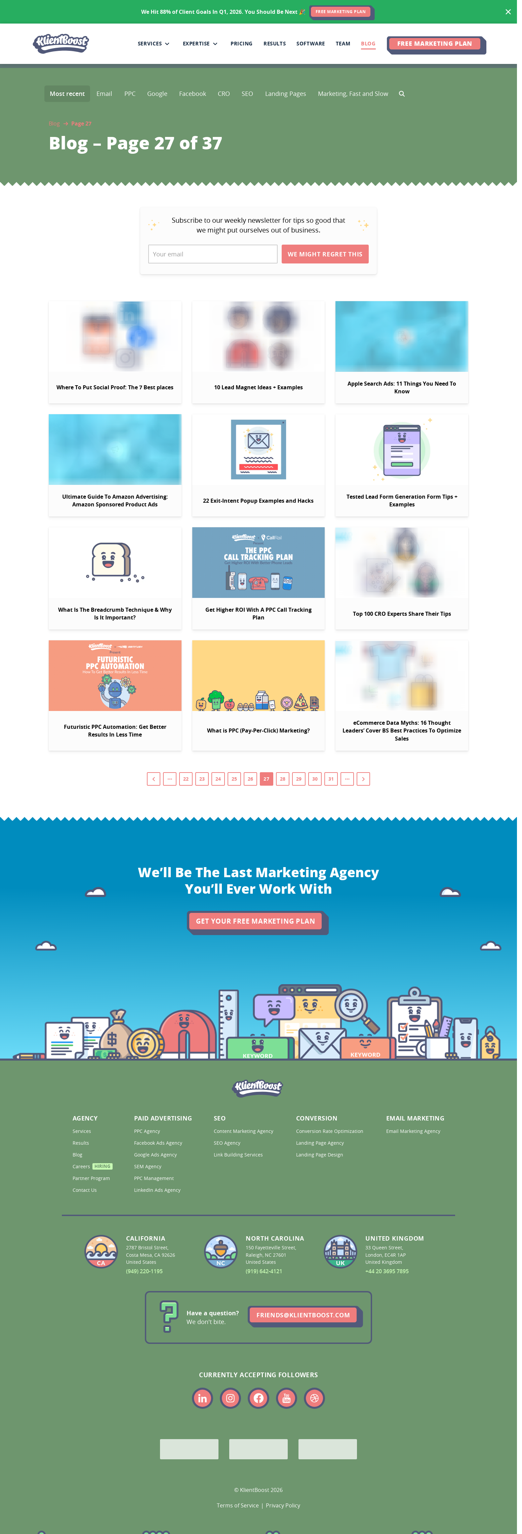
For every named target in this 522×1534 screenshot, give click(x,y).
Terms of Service (238, 1505)
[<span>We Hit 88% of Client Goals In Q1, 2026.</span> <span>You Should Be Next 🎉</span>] (258, 12)
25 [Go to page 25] (234, 779)
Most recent (67, 94)
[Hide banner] (508, 12)
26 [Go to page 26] (250, 779)
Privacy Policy (283, 1505)
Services (82, 1131)
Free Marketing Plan (434, 43)
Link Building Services (239, 1154)
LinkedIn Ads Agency (158, 1190)
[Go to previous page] (153, 779)
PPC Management (154, 1178)
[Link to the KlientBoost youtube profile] (286, 1398)
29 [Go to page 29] (299, 779)
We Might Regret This (325, 254)
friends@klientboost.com (303, 1315)
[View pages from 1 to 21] (169, 779)
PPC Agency (147, 1131)
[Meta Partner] (327, 1449)
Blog (54, 123)
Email (104, 94)
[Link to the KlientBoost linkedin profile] (202, 1398)
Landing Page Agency (320, 1143)
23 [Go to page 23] (202, 779)
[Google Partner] (189, 1449)
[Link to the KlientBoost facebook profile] (258, 1398)
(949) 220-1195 (144, 1271)
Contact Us (85, 1190)
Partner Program (91, 1178)
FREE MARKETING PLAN (341, 11)
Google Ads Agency (156, 1154)
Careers (91, 1167)
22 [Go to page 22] (186, 779)
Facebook (192, 94)
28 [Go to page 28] (282, 779)
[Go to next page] (363, 779)
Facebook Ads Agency (159, 1143)
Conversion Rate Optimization (329, 1131)
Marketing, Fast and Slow (353, 94)
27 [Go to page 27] (266, 779)
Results (81, 1143)
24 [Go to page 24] (218, 779)
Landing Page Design (320, 1154)
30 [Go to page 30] (315, 779)
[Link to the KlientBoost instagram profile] (230, 1398)
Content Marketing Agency (243, 1131)
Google (157, 94)
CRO (224, 94)
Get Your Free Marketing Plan (255, 921)
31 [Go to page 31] (331, 779)
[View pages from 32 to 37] (347, 779)
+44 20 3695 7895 (387, 1271)
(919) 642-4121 (264, 1271)
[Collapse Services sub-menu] (167, 43)
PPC (129, 94)
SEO (247, 94)
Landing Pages (285, 94)
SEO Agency (228, 1143)
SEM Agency (148, 1166)
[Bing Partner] (258, 1449)
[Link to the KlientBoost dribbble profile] (314, 1398)
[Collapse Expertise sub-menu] (215, 43)
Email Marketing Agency (414, 1131)
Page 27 (81, 123)
